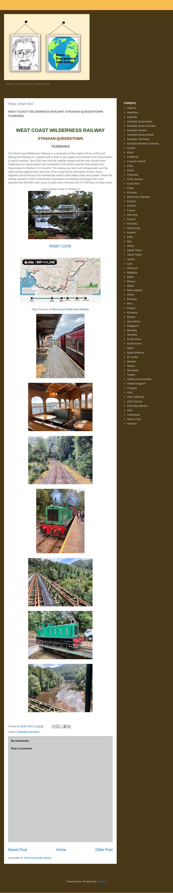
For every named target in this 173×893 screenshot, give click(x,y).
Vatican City (134, 419)
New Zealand (134, 290)
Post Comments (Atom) (37, 857)
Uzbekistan (133, 414)
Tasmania (132, 370)
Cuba (130, 188)
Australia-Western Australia (143, 143)
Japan (130, 245)
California (132, 156)
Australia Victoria (136, 130)
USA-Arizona (134, 401)
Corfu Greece (135, 179)
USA (129, 392)
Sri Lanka (132, 356)
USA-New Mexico (137, 405)
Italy (129, 241)
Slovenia (132, 334)
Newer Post (17, 850)
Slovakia (132, 330)
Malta (130, 276)
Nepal (130, 285)
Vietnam (131, 423)
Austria (131, 147)
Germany (132, 214)
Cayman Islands (136, 161)
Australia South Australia (141, 125)
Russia (131, 316)
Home (61, 850)
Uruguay (132, 387)
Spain (130, 347)
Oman (130, 294)
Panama (132, 299)
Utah (129, 410)
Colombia (132, 174)
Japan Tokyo (134, 250)
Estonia (131, 201)
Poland (131, 308)
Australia (132, 116)
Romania (132, 312)
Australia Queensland (139, 121)
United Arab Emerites (139, 379)
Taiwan (131, 365)
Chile (130, 165)
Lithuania (132, 268)
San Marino (133, 321)
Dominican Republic (138, 196)
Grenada (132, 223)
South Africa (134, 339)
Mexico (131, 281)
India (130, 236)
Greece (131, 219)
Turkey (131, 374)
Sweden (131, 361)
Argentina (132, 112)
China (130, 170)
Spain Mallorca (135, 352)
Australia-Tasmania (28, 731)
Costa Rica (133, 183)
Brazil (130, 152)
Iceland (131, 232)
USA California (135, 396)
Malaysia (132, 272)
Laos (130, 263)
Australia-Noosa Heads (140, 134)
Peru (129, 303)
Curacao (132, 192)
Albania (131, 107)
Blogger (101, 881)
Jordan (131, 259)
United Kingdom (136, 383)
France (131, 210)
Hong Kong (133, 228)
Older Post (104, 850)
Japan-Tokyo (134, 254)
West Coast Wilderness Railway (70, 309)
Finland (131, 205)
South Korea (134, 343)
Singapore (133, 325)
